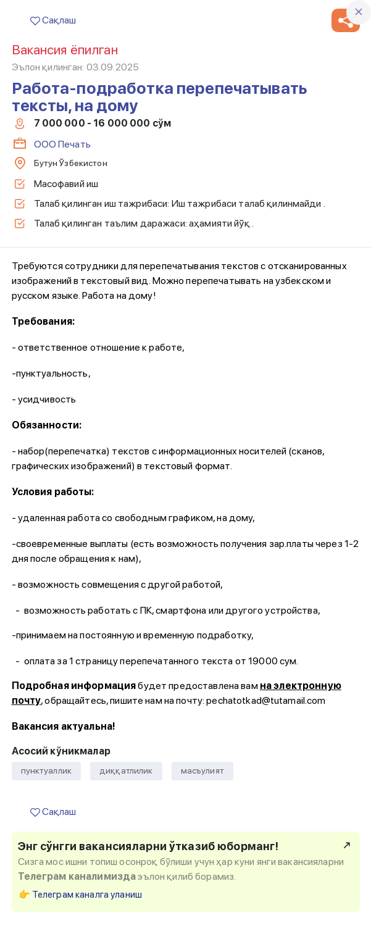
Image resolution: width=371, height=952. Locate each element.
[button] (345, 20)
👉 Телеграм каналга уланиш (81, 894)
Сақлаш (53, 20)
